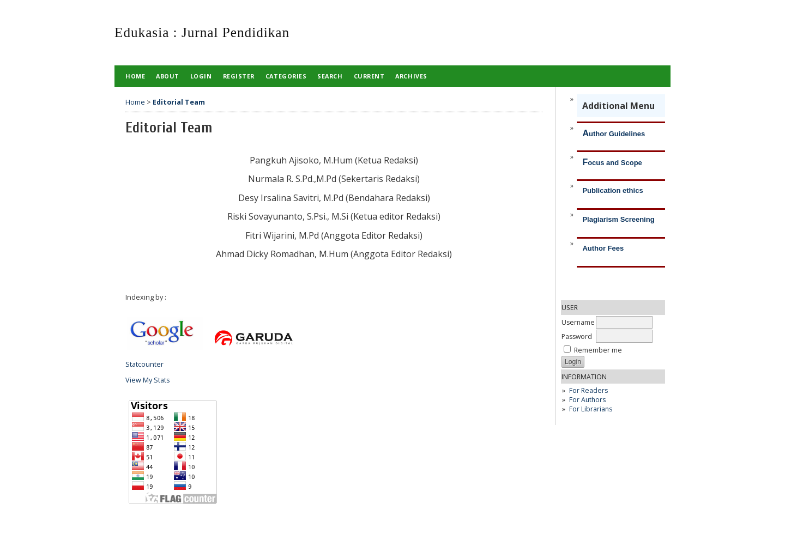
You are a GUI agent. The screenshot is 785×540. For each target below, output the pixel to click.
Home (135, 76)
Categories (285, 76)
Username (578, 322)
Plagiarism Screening (618, 219)
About (167, 76)
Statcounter (144, 364)
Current (369, 76)
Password (576, 336)
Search (329, 76)
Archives (411, 76)
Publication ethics (612, 190)
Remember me (598, 350)
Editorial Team (179, 102)
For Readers (588, 390)
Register (239, 76)
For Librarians (590, 409)
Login (201, 76)
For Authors (587, 399)
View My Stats (147, 380)
